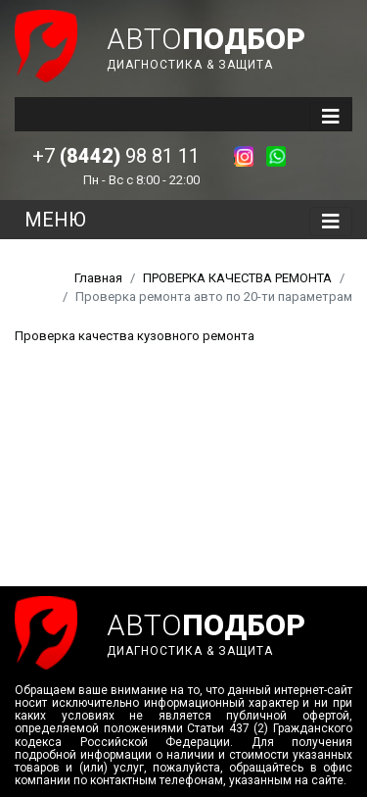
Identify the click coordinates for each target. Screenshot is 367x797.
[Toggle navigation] (330, 116)
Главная (98, 278)
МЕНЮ (55, 219)
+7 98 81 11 (116, 156)
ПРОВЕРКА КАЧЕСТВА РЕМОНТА (237, 278)
